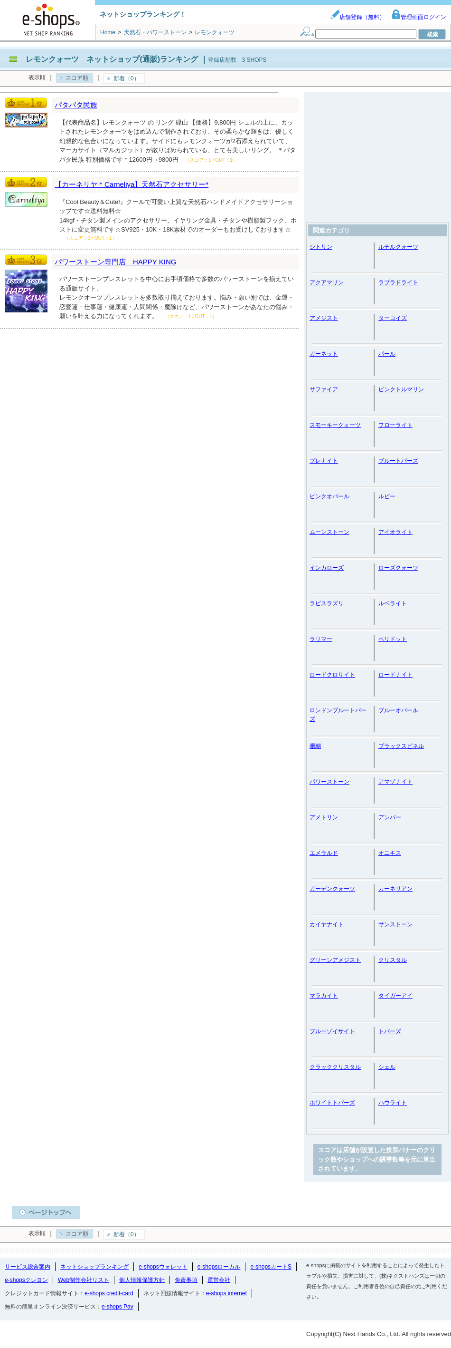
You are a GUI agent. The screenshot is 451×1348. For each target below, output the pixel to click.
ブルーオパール (398, 710)
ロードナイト (395, 674)
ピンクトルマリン (401, 389)
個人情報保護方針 (142, 1280)
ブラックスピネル (401, 746)
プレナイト (324, 460)
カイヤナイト (327, 924)
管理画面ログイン (418, 17)
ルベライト (392, 603)
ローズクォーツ (398, 567)
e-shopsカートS (270, 1266)
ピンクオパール (329, 496)
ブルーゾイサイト (332, 1031)
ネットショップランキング (94, 1266)
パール (386, 353)
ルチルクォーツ (398, 246)
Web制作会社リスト (83, 1280)
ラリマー (321, 639)
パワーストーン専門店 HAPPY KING (115, 262)
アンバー (389, 817)
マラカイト (324, 995)
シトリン (321, 246)
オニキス (389, 853)
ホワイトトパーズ (332, 1102)
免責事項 (186, 1280)
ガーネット (324, 353)
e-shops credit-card (109, 1293)
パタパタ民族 (76, 105)
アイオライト (395, 532)
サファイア (324, 389)
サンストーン (395, 924)
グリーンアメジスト (335, 960)
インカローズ (327, 567)
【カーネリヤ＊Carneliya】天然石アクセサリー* (131, 184)
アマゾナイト (395, 781)
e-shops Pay (117, 1306)
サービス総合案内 (27, 1266)
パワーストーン (329, 781)
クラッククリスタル (335, 1067)
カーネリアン (395, 888)
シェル (386, 1067)
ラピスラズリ (327, 603)
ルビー (386, 496)
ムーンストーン (329, 532)
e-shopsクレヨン (26, 1280)
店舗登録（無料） (357, 17)
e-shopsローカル (219, 1266)
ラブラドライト (398, 282)
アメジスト (324, 318)
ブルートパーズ (398, 460)
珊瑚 (315, 746)
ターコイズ (392, 318)
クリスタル (392, 960)
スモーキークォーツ (335, 425)
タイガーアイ (395, 995)
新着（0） (126, 78)
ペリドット (392, 639)
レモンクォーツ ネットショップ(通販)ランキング (112, 59)
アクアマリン (327, 282)
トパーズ (389, 1031)
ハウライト (392, 1102)
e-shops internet (226, 1293)
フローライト (395, 425)
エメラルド (324, 853)
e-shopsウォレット (163, 1266)
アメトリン (324, 817)
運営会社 (218, 1280)
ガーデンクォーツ (332, 888)
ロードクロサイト (332, 674)
